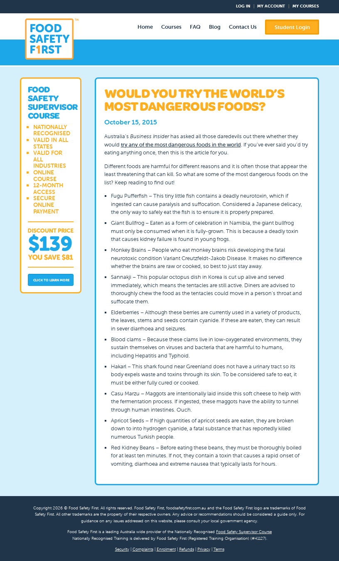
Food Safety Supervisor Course (244, 531)
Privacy (203, 549)
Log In (243, 6)
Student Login (292, 27)
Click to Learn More (51, 280)
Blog (215, 26)
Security (122, 549)
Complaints (143, 549)
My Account (271, 6)
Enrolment (166, 549)
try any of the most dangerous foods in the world (181, 144)
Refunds (186, 549)
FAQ (195, 26)
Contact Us (243, 26)
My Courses (305, 6)
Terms (219, 549)
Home (145, 26)
